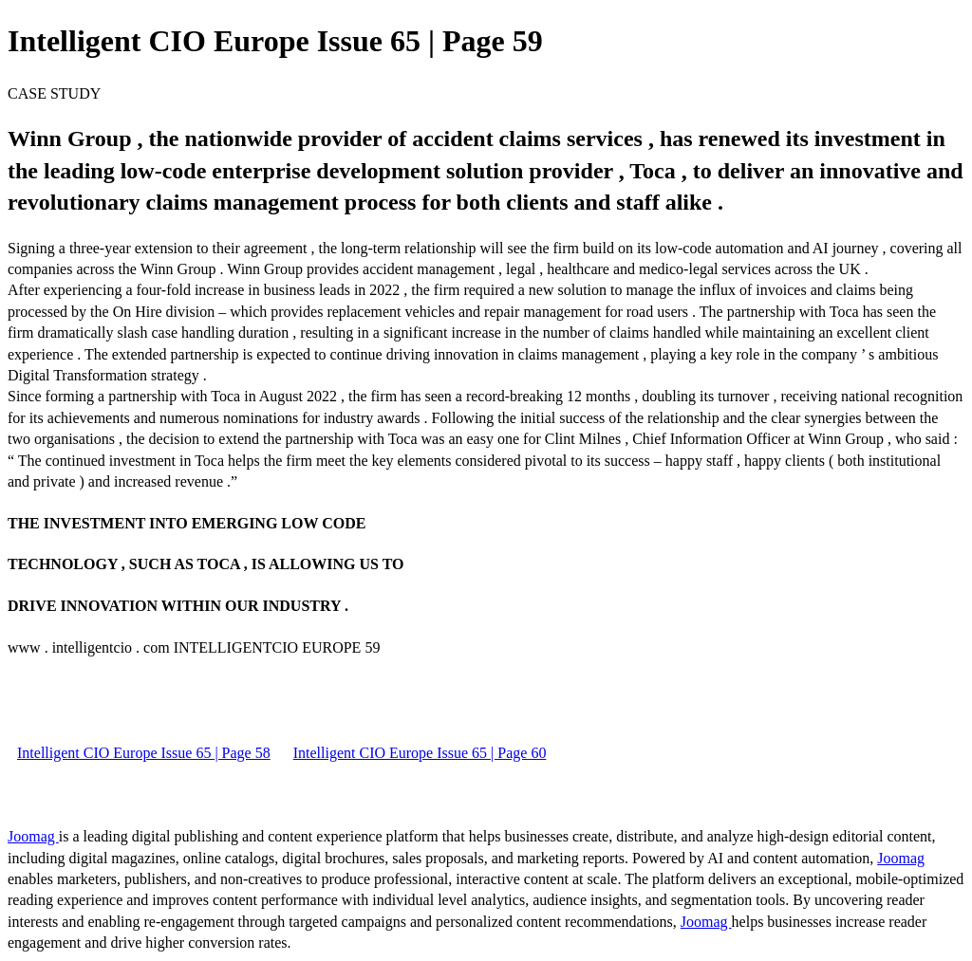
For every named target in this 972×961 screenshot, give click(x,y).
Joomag (33, 836)
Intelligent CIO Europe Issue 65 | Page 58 (144, 753)
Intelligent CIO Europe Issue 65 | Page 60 (420, 753)
